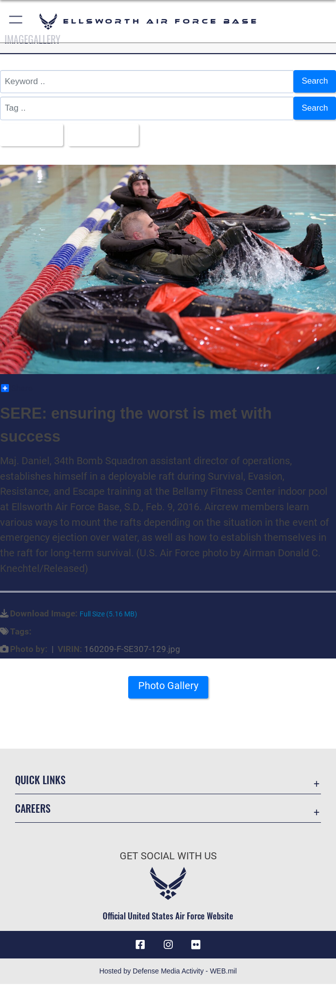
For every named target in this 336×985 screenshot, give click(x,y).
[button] (16, 21)
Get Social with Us (168, 857)
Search (314, 81)
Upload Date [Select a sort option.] (103, 135)
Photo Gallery (168, 687)
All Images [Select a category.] (29, 135)
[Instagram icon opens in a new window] (168, 945)
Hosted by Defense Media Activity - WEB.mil (168, 972)
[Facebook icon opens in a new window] (140, 945)
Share (17, 389)
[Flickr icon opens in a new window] (195, 945)
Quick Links (40, 780)
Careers (33, 808)
